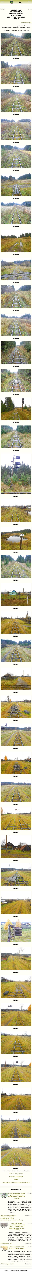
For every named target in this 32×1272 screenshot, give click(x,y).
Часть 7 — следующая (16, 1176)
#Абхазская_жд (5, 1264)
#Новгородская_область (7, 1218)
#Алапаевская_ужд (26, 22)
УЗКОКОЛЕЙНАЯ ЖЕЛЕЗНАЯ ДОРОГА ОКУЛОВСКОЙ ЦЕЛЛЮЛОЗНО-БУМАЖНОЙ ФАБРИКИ (16, 1196)
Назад (16, 1179)
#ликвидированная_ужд (7, 1216)
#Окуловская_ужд (5, 1220)
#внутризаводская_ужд (10, 1215)
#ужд (2, 1215)
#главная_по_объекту (17, 1220)
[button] (3, 2)
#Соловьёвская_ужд (6, 1243)
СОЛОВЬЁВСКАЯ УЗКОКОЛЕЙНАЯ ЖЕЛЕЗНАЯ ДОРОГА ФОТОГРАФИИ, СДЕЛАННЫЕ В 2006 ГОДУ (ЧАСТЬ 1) (16, 1226)
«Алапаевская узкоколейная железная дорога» (16, 1182)
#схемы (11, 1264)
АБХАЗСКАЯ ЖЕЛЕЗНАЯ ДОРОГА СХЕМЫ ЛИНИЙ (16, 1247)
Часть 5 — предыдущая (16, 1173)
